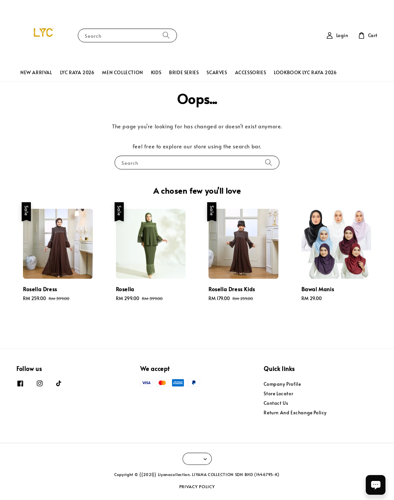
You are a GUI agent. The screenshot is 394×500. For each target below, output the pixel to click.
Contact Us (276, 403)
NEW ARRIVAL (36, 72)
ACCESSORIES (250, 72)
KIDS (156, 72)
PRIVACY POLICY (197, 486)
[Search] (166, 35)
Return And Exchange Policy (295, 412)
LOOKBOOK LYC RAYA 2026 (305, 72)
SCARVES (217, 72)
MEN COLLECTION (122, 72)
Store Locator (278, 393)
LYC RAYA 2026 (77, 72)
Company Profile (282, 384)
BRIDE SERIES (184, 72)
